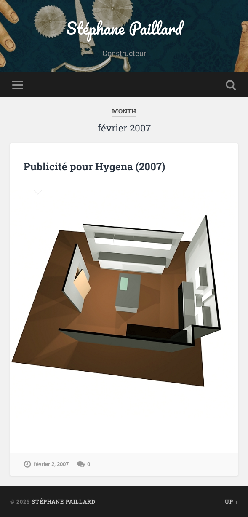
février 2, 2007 (51, 464)
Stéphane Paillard (124, 28)
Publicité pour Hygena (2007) (94, 166)
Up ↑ (231, 501)
